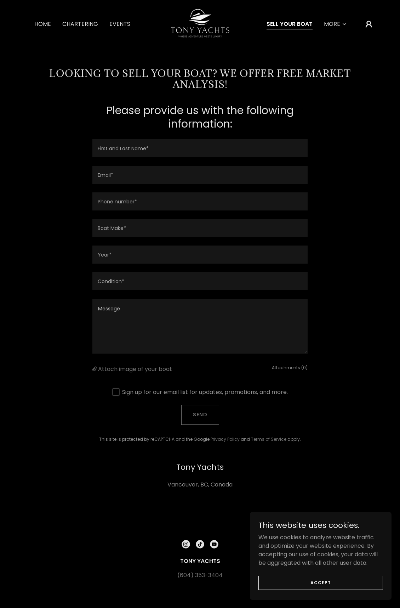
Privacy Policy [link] (225, 439)
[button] (335, 24)
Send (200, 414)
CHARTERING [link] (80, 24)
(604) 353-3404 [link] (200, 575)
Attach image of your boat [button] (135, 369)
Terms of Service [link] (268, 439)
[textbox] (200, 148)
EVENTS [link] (119, 24)
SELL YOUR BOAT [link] (290, 24)
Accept (320, 582)
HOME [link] (42, 24)
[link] (199, 23)
